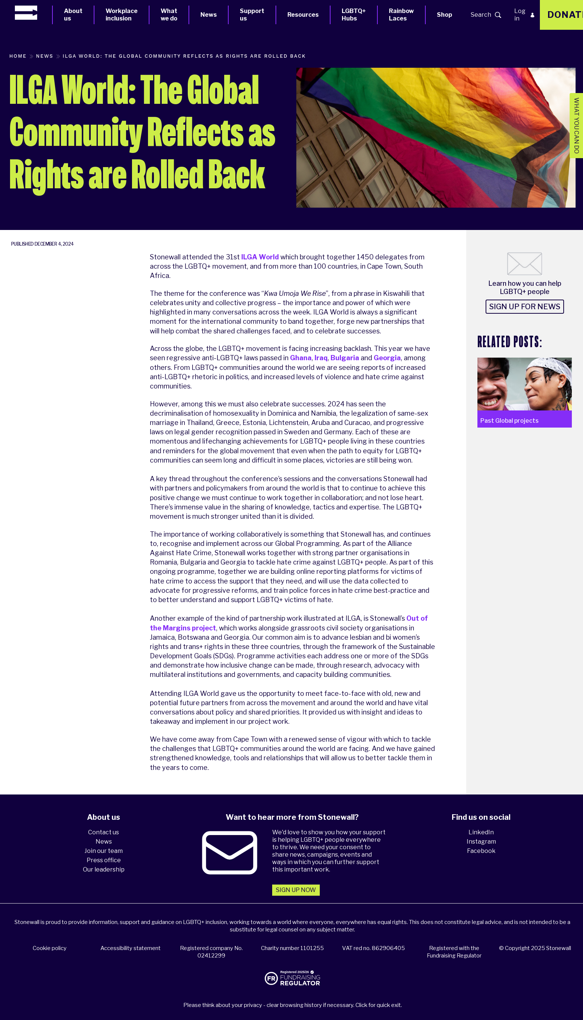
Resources (303, 14)
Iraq (321, 358)
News (208, 14)
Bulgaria (345, 358)
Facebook (481, 850)
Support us (252, 14)
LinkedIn (481, 832)
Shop (444, 14)
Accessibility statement (130, 948)
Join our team (103, 850)
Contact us (103, 832)
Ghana (301, 358)
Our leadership (104, 869)
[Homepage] (33, 13)
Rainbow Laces (401, 14)
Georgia (387, 358)
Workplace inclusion (122, 14)
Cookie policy (50, 948)
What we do (169, 14)
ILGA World (260, 257)
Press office (104, 860)
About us (73, 14)
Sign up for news (524, 306)
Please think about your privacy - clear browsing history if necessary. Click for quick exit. (292, 1005)
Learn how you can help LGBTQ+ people (524, 287)
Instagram (481, 841)
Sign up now (296, 889)
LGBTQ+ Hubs (354, 14)
